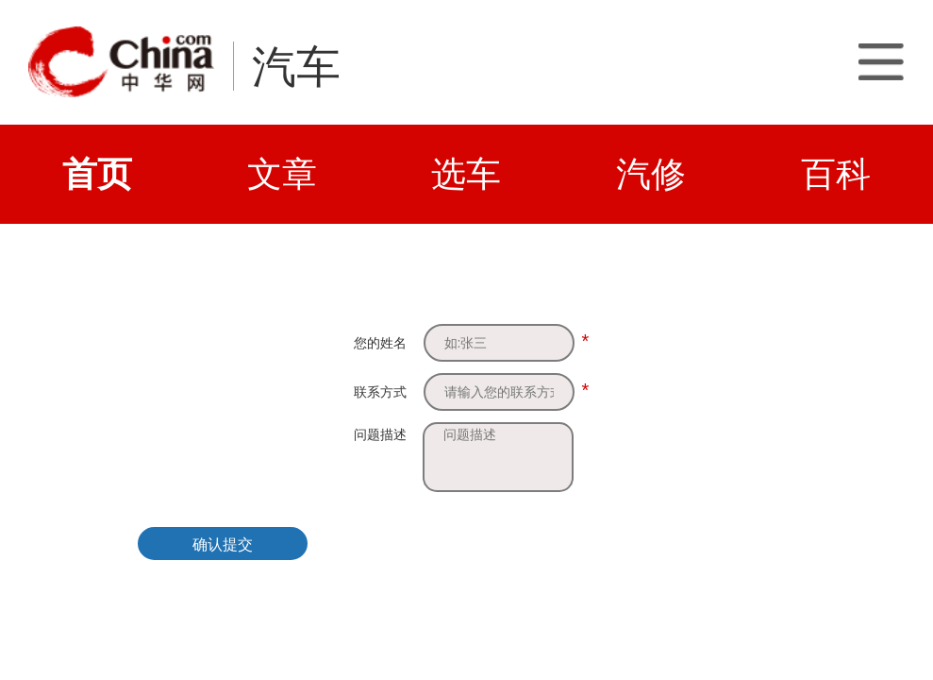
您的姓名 (380, 342)
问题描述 (380, 434)
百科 (836, 174)
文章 (282, 174)
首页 (97, 174)
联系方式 (380, 392)
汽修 (651, 174)
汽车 (296, 67)
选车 (466, 174)
